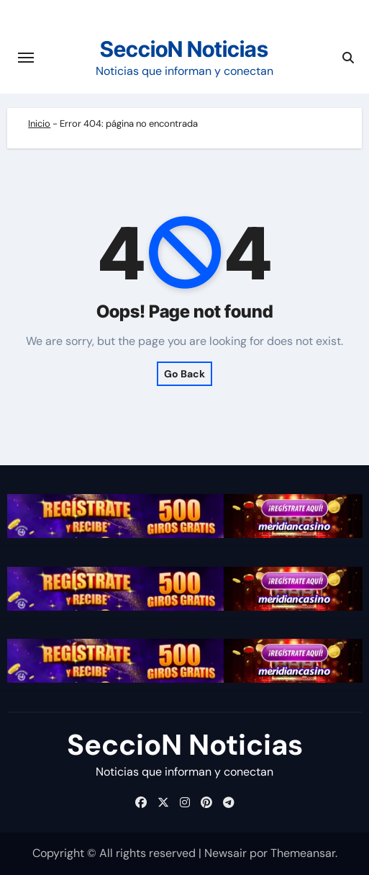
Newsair (225, 853)
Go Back (184, 373)
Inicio (39, 123)
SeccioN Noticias (184, 49)
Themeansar (302, 853)
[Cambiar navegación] (25, 57)
